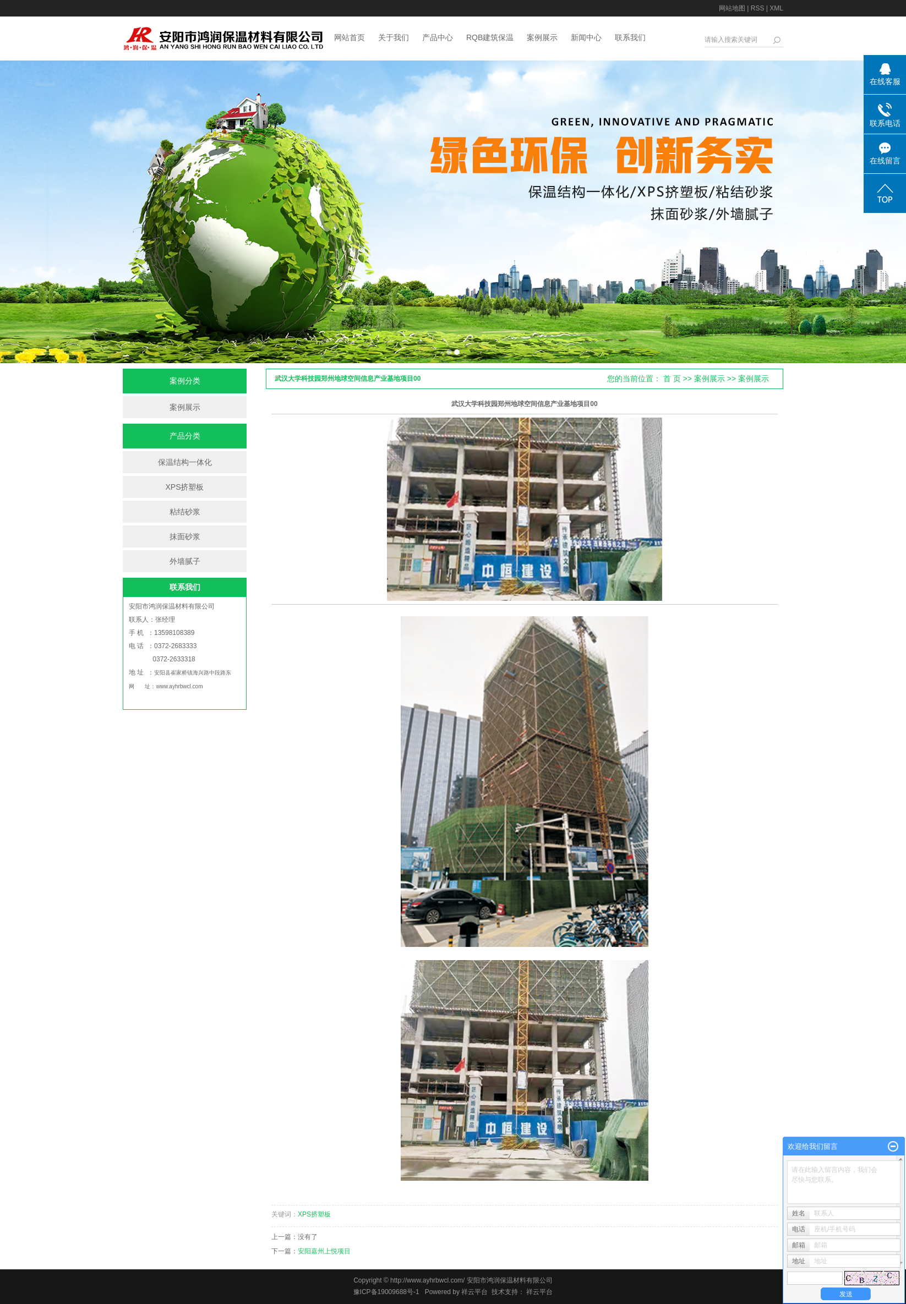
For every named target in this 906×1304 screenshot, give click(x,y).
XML (776, 8)
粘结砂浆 (185, 511)
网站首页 (349, 37)
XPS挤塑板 (184, 487)
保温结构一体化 (185, 462)
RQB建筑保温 (490, 37)
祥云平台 (474, 1292)
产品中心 (437, 37)
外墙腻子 (185, 561)
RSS (758, 8)
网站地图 (732, 8)
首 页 (672, 378)
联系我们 (630, 37)
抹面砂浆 (185, 536)
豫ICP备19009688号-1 (386, 1292)
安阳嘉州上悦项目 (324, 1251)
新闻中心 (586, 37)
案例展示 (542, 37)
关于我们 (393, 37)
